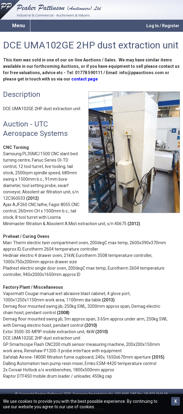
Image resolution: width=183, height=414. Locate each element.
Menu (18, 25)
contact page (84, 79)
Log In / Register (162, 25)
